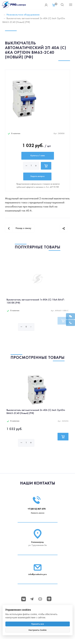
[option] (37, 301)
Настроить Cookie (38, 630)
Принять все (37, 623)
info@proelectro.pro (37, 574)
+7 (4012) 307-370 (37, 509)
